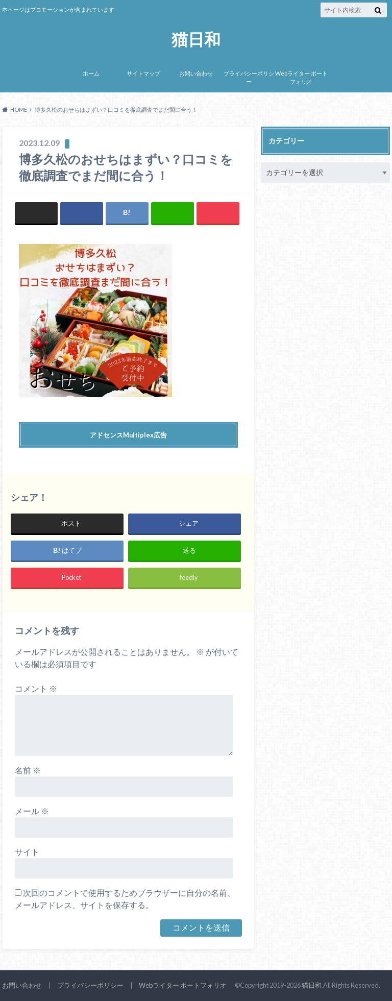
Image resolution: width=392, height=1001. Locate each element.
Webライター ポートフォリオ (301, 77)
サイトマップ (143, 73)
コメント (36, 688)
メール (32, 811)
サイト (27, 852)
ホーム (91, 73)
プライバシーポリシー (249, 77)
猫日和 (196, 39)
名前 (28, 770)
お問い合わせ (196, 73)
